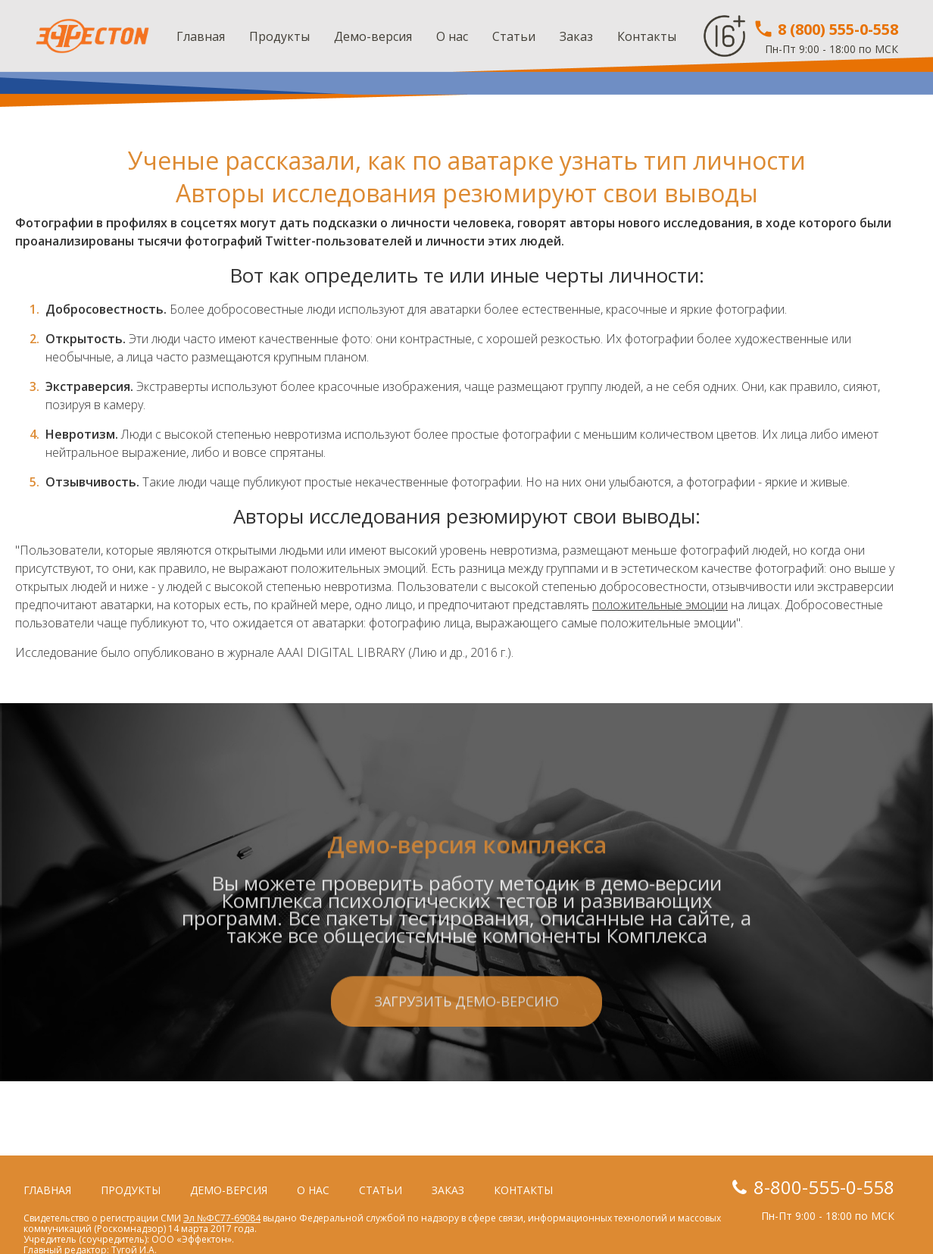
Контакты (646, 36)
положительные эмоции (660, 604)
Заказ (576, 36)
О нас (452, 36)
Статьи (513, 36)
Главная (200, 36)
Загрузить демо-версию (466, 1060)
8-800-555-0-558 (824, 1186)
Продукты (279, 36)
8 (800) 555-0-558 (825, 29)
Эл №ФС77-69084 (222, 1218)
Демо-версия (373, 36)
